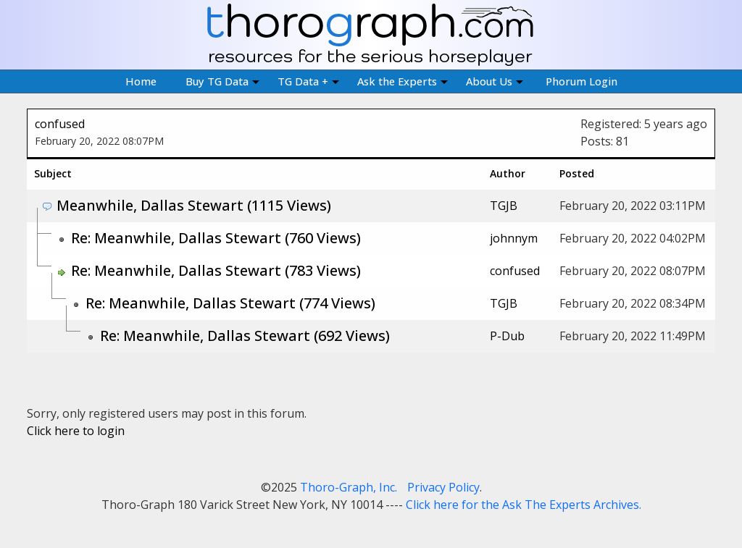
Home (141, 81)
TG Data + (308, 81)
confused (60, 124)
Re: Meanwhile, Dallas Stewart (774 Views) (230, 303)
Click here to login (76, 431)
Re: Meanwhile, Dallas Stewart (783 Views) (216, 270)
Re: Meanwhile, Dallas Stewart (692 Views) (245, 335)
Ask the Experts (402, 81)
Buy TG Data (222, 81)
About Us (494, 81)
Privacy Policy (443, 487)
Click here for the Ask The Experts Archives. (523, 505)
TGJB (503, 206)
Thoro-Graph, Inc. (348, 487)
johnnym (514, 238)
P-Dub (507, 336)
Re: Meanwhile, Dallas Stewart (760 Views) (216, 238)
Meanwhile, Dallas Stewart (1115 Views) (194, 205)
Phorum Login (581, 81)
